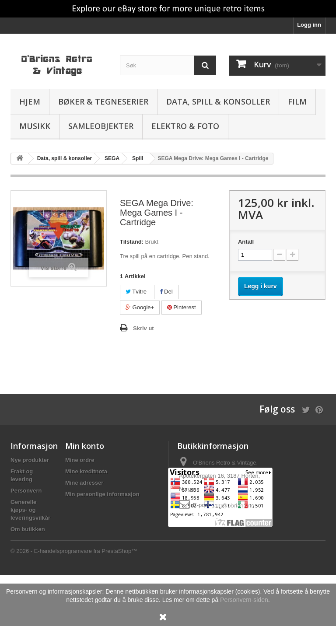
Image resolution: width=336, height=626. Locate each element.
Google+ (140, 307)
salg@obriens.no (232, 505)
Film (297, 101)
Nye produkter (29, 460)
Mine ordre (79, 460)
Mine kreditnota (86, 471)
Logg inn (309, 24)
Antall (246, 241)
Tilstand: (132, 241)
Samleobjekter (100, 126)
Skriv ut (143, 328)
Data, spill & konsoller (218, 101)
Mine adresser (84, 482)
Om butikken (27, 529)
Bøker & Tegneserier (103, 101)
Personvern (26, 490)
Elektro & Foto (185, 126)
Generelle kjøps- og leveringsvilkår (30, 510)
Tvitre (136, 291)
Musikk (34, 126)
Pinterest (181, 307)
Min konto (84, 446)
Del (166, 291)
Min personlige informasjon (102, 494)
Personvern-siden (244, 599)
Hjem (29, 101)
